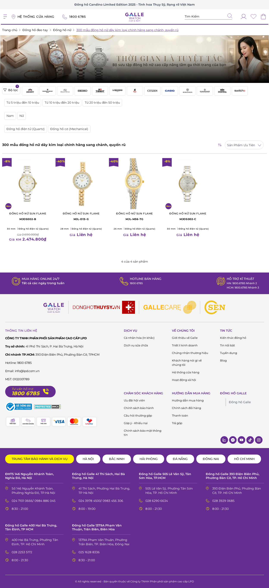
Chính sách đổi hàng (186, 408)
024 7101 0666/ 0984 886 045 (33, 501)
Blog (223, 360)
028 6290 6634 (156, 501)
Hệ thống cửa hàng (185, 372)
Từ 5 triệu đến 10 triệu (22, 103)
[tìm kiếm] (229, 16)
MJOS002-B (27, 215)
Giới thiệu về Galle (185, 337)
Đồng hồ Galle (240, 402)
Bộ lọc (11, 89)
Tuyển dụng (228, 353)
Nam (10, 116)
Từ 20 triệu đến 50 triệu (102, 103)
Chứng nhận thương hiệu (190, 353)
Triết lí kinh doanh (185, 345)
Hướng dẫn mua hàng (188, 400)
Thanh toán (180, 415)
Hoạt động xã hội (184, 380)
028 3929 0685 (223, 501)
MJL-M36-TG (134, 215)
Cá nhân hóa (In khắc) (139, 337)
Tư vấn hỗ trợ (22, 389)
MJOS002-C (187, 215)
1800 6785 (134, 283)
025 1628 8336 (89, 552)
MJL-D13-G (81, 215)
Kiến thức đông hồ (233, 337)
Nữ (21, 116)
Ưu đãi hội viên (134, 400)
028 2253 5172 (22, 552)
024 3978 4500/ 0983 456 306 (101, 501)
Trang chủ (9, 30)
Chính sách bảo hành (139, 408)
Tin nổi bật (227, 345)
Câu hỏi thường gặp (138, 415)
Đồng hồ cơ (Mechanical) (69, 129)
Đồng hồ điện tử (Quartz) (25, 129)
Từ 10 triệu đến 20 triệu (62, 103)
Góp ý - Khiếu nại (136, 423)
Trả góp (177, 423)
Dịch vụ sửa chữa (136, 345)
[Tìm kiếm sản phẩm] (208, 16)
